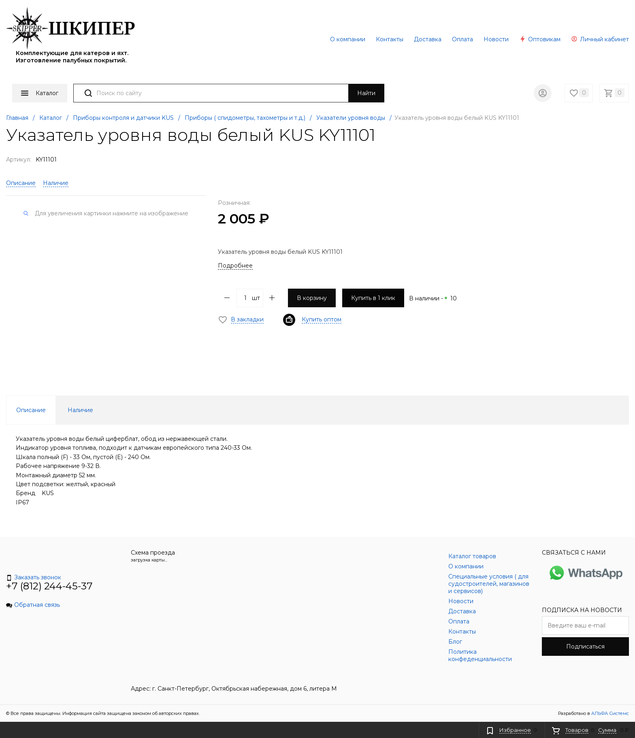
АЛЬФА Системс (609, 713)
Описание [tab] (31, 410)
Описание (21, 183)
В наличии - (433, 298)
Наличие (55, 183)
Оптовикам (539, 39)
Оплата (462, 39)
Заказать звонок (33, 577)
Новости (496, 39)
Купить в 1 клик (373, 298)
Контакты (389, 39)
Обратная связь (33, 604)
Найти (366, 93)
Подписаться (585, 646)
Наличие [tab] (80, 410)
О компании (347, 39)
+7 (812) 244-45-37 (49, 586)
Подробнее (235, 265)
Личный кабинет (600, 39)
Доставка (427, 39)
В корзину (312, 298)
